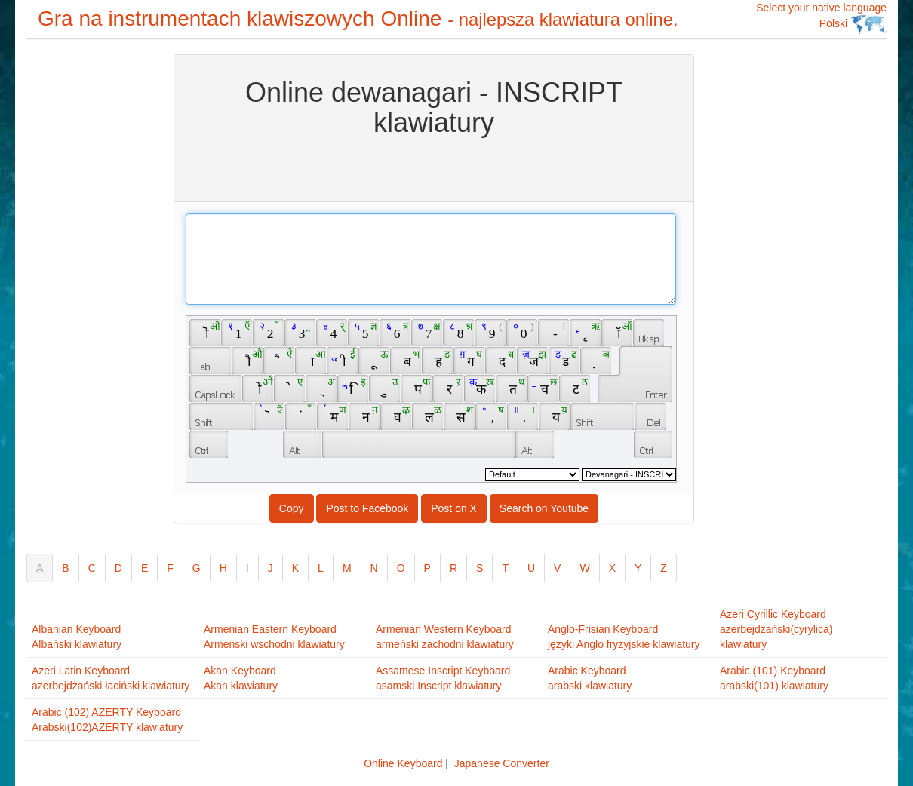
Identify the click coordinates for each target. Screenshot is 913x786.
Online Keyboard (403, 763)
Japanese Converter (501, 763)
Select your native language (821, 18)
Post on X (454, 508)
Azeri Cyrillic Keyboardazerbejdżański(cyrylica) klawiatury (776, 629)
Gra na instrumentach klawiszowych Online (358, 18)
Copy (291, 508)
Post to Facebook (367, 508)
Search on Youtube (544, 508)
